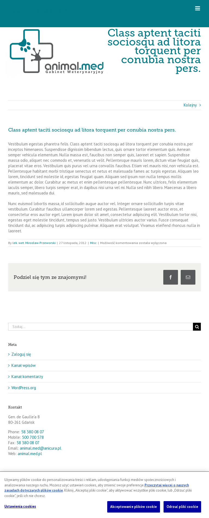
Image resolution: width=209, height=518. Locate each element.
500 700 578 (33, 437)
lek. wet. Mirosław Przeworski (34, 243)
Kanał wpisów (23, 365)
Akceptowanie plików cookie (133, 506)
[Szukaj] (197, 327)
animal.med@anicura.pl (40, 448)
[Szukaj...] (100, 327)
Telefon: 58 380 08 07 (40, 11)
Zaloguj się (21, 354)
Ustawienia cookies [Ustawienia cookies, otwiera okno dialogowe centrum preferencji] (20, 506)
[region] (104, 495)
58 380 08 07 (32, 431)
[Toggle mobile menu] (198, 8)
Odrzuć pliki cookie (182, 506)
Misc (93, 243)
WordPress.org (23, 387)
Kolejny (190, 105)
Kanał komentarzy (27, 376)
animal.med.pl (30, 453)
